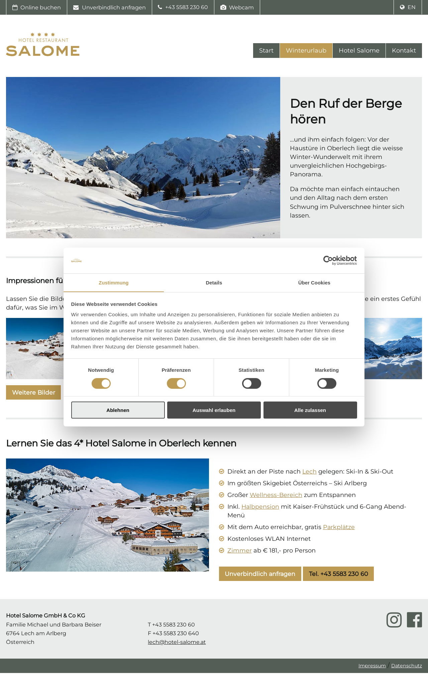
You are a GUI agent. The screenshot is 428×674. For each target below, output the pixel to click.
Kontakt (404, 51)
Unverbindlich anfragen (109, 7)
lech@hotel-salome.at (177, 643)
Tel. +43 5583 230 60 (339, 574)
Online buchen (36, 7)
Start (266, 51)
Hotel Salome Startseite (43, 46)
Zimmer (239, 551)
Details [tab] (214, 282)
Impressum (372, 667)
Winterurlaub (306, 51)
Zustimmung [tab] (114, 282)
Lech (309, 472)
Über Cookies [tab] (314, 282)
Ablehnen (117, 410)
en (408, 7)
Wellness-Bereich (276, 496)
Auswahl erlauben (214, 410)
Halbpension (260, 507)
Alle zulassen (310, 410)
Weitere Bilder (34, 393)
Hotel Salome (359, 51)
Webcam (237, 7)
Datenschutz (406, 667)
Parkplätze (339, 528)
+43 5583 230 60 (183, 7)
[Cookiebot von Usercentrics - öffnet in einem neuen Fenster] (328, 260)
